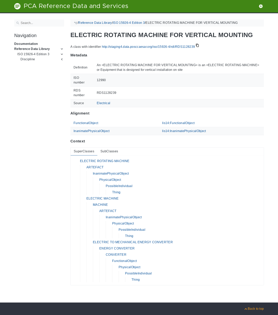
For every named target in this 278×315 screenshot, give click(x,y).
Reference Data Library (32, 49)
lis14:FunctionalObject (178, 123)
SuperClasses (84, 151)
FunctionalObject (86, 123)
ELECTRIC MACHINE (102, 198)
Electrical (103, 103)
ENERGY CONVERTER (117, 248)
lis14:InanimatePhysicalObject (184, 131)
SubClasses (109, 151)
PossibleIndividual (119, 186)
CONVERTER (116, 254)
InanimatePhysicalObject (92, 131)
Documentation (26, 43)
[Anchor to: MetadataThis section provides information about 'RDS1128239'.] (91, 55)
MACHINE (100, 204)
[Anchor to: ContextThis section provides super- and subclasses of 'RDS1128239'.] (88, 141)
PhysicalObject (110, 179)
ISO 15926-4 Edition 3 (33, 54)
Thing (116, 192)
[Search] (39, 23)
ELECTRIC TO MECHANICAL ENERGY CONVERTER (133, 242)
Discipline (27, 59)
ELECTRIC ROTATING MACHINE (104, 161)
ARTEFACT (95, 167)
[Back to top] (254, 308)
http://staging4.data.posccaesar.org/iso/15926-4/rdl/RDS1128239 (148, 46)
